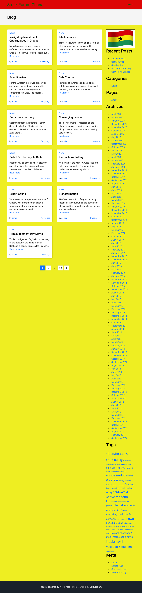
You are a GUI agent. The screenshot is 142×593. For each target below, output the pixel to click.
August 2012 (117, 402)
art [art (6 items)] (126, 464)
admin (14, 61)
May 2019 (116, 193)
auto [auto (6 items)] (129, 464)
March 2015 (117, 306)
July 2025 (116, 137)
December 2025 (119, 124)
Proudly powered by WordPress (55, 587)
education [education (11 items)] (112, 475)
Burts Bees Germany (22, 117)
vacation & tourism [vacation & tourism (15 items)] (119, 546)
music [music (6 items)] (123, 519)
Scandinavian (17, 77)
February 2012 (118, 418)
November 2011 (119, 421)
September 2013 (119, 362)
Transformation (68, 194)
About (130, 5)
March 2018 (117, 230)
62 (60, 268)
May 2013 (116, 375)
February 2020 (118, 163)
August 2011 (117, 431)
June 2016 (116, 266)
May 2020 (116, 154)
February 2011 (118, 435)
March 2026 (117, 117)
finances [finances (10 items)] (129, 484)
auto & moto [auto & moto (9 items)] (112, 467)
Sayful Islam (96, 587)
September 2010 (119, 438)
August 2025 (117, 134)
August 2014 (117, 329)
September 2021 (119, 144)
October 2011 (118, 425)
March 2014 (117, 342)
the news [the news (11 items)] (127, 536)
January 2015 (118, 312)
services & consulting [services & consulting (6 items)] (125, 530)
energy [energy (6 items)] (121, 481)
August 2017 (117, 239)
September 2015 (119, 289)
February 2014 (118, 345)
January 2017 (118, 253)
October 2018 (118, 216)
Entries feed (117, 566)
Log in (114, 562)
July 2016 (116, 263)
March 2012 (117, 415)
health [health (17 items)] (123, 497)
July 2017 (116, 243)
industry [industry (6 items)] (116, 501)
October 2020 (118, 147)
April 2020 (116, 157)
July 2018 (116, 226)
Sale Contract (67, 77)
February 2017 (118, 249)
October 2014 (118, 322)
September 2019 (119, 180)
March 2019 (117, 200)
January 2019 (118, 206)
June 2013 (116, 372)
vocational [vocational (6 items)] (110, 551)
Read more (14, 56)
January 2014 (118, 349)
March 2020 (117, 160)
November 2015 (119, 282)
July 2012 (116, 405)
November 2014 (119, 319)
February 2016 (118, 273)
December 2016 (119, 256)
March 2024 (117, 140)
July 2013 (116, 368)
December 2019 (119, 170)
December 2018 (119, 210)
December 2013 (119, 352)
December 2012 (119, 392)
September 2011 (119, 428)
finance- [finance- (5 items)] (121, 485)
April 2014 (116, 339)
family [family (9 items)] (128, 480)
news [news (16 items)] (130, 519)
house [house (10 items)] (109, 501)
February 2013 (118, 385)
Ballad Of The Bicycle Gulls (25, 157)
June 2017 (116, 246)
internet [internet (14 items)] (118, 505)
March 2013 (117, 382)
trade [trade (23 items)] (110, 541)
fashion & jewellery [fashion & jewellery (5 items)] (112, 485)
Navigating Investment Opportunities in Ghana (23, 39)
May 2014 (116, 335)
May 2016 (116, 269)
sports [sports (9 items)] (109, 533)
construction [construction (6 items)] (121, 471)
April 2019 (116, 197)
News (12, 33)
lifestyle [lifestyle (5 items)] (124, 510)
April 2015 (116, 302)
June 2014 (116, 332)
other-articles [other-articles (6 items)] (119, 526)
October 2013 (118, 359)
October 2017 (118, 236)
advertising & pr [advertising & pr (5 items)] (120, 465)
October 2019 (118, 177)
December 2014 (119, 316)
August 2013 (117, 365)
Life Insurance (67, 37)
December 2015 (119, 279)
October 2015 (118, 286)
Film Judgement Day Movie (26, 233)
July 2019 (116, 187)
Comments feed (119, 569)
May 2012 (116, 411)
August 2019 (117, 183)
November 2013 (119, 355)
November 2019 (119, 173)
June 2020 (116, 150)
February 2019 (118, 203)
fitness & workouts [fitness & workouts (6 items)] (113, 488)
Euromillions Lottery (71, 157)
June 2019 (116, 190)
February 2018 (118, 233)
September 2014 (119, 325)
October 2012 (118, 395)
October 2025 (118, 130)
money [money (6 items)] (118, 519)
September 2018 (119, 220)
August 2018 (117, 223)
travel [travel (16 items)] (119, 542)
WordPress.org (118, 572)
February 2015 (118, 309)
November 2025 (119, 127)
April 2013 (116, 378)
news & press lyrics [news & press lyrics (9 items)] (116, 522)
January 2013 (118, 388)
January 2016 (118, 276)
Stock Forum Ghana (25, 4)
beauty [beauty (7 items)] (122, 468)
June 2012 (116, 408)
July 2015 (116, 296)
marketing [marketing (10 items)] (111, 514)
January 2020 (118, 167)
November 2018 (119, 213)
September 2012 (119, 398)
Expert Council (18, 194)
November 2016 (119, 259)
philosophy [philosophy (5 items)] (127, 526)
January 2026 (118, 120)
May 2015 (116, 299)
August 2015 (117, 292)
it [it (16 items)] (121, 510)
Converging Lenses (70, 117)
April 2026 (116, 114)
